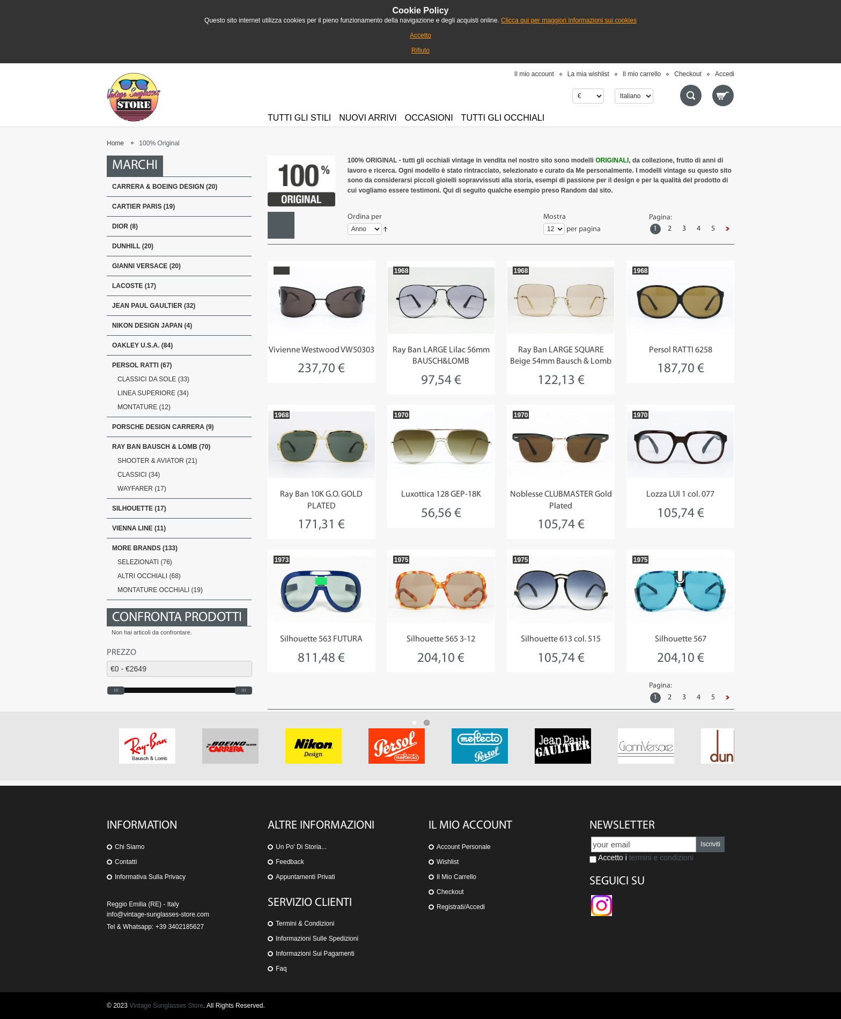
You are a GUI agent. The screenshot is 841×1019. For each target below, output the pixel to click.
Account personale (464, 847)
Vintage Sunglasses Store (166, 1005)
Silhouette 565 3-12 (441, 639)
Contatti (126, 862)
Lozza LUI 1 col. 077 (680, 494)
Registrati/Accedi (461, 907)
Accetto (420, 35)
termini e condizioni (661, 857)
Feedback (290, 862)
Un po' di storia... (301, 847)
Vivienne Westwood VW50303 (321, 350)
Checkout (688, 74)
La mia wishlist (588, 74)
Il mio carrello (642, 74)
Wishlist (448, 862)
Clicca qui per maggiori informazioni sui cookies (569, 20)
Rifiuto (420, 50)
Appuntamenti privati (305, 877)
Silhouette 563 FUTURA (321, 639)
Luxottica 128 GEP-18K (441, 494)
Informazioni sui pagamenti (315, 953)
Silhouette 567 (680, 639)
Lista (307, 225)
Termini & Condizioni (305, 923)
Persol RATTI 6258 (680, 350)
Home (115, 143)
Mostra (554, 217)
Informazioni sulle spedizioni (317, 938)
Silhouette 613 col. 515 (561, 639)
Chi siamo (129, 847)
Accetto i (641, 858)
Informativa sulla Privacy (150, 877)
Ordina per (365, 217)
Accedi (724, 74)
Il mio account (534, 74)
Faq (281, 968)
